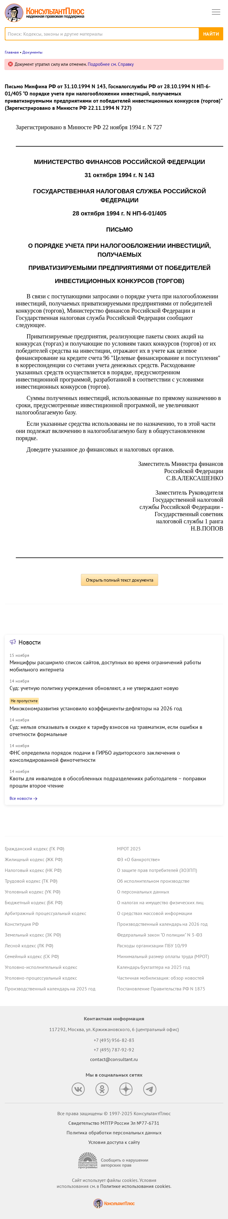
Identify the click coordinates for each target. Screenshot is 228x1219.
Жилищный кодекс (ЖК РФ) (33, 859)
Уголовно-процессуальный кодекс (41, 978)
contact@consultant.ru (114, 1059)
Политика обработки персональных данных (114, 1133)
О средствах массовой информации (154, 913)
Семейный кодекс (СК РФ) (32, 956)
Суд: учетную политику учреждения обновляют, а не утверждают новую (94, 688)
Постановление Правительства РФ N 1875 (161, 989)
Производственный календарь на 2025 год (50, 989)
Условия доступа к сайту (114, 1142)
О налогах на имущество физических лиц (160, 902)
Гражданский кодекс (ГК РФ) (34, 849)
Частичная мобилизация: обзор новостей (160, 978)
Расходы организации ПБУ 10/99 (152, 946)
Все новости (21, 798)
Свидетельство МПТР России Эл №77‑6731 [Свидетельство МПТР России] (113, 1123)
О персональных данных (143, 892)
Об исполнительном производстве (153, 881)
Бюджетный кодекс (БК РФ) (33, 902)
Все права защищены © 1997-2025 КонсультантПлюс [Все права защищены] (114, 1113)
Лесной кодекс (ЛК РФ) (29, 946)
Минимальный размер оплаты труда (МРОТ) (163, 956)
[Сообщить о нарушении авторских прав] (114, 1160)
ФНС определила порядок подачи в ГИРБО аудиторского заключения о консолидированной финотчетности (95, 756)
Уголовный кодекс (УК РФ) (32, 892)
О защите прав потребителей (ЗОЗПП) (157, 870)
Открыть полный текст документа (119, 580)
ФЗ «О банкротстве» (138, 859)
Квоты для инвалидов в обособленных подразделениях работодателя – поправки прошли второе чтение (108, 782)
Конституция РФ (21, 924)
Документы (32, 52)
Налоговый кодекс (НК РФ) (33, 870)
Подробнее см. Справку (111, 64)
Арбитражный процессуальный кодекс (45, 913)
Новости (30, 642)
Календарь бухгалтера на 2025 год (153, 967)
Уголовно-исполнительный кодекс (41, 967)
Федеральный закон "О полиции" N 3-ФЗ (159, 935)
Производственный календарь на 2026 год (162, 924)
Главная (12, 52)
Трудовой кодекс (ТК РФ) (31, 881)
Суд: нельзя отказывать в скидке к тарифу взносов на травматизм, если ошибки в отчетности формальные (106, 731)
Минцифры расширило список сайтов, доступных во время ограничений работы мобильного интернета (105, 666)
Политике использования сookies (135, 1186)
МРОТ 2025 (129, 849)
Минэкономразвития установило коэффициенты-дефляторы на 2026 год (96, 708)
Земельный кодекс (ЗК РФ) (33, 935)
